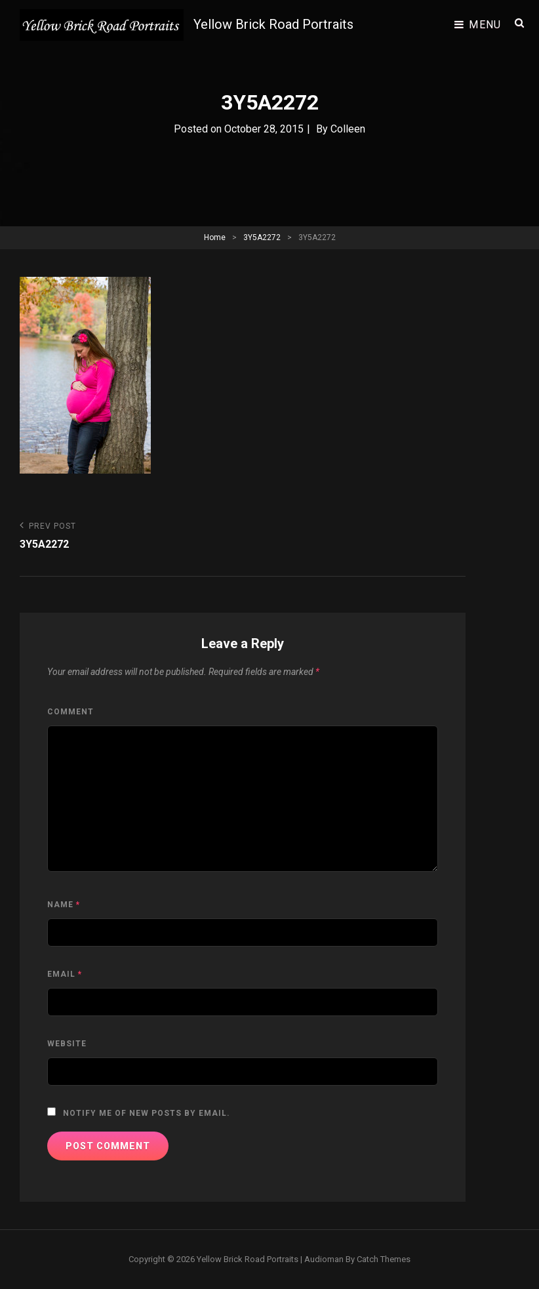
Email (64, 974)
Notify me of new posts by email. (146, 1113)
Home (215, 237)
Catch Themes (383, 1259)
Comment (70, 711)
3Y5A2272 (262, 237)
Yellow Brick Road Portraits (273, 24)
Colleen (347, 129)
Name (63, 904)
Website (67, 1043)
